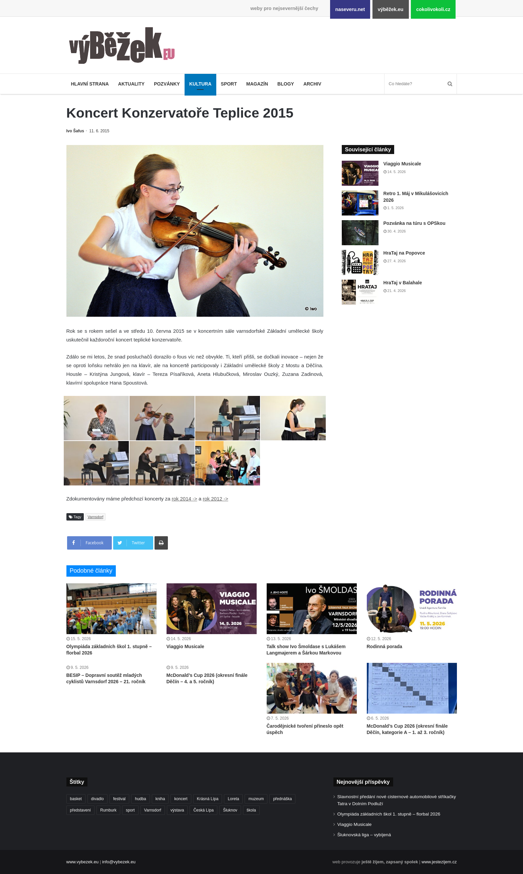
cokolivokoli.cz (433, 9)
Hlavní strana (90, 84)
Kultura (200, 84)
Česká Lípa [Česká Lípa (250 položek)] (203, 810)
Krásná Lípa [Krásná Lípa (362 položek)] (208, 798)
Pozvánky (167, 84)
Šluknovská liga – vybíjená (364, 834)
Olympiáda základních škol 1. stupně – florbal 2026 (389, 814)
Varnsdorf (95, 517)
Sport (229, 84)
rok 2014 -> (184, 498)
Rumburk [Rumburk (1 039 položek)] (108, 810)
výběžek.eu (391, 9)
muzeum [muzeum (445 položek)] (256, 798)
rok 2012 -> (215, 498)
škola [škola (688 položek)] (251, 810)
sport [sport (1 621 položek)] (130, 810)
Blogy (285, 84)
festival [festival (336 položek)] (119, 798)
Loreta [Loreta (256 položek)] (233, 798)
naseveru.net (350, 9)
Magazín (257, 84)
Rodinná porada (385, 646)
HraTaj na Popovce (404, 253)
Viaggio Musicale (402, 163)
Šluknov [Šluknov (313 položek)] (230, 810)
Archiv (312, 84)
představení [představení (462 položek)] (80, 810)
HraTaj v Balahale (402, 282)
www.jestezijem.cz (439, 861)
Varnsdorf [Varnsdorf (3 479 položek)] (152, 810)
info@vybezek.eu (119, 861)
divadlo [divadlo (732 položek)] (97, 798)
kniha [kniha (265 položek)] (160, 798)
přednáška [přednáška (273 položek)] (282, 798)
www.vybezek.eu (82, 861)
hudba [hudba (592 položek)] (140, 798)
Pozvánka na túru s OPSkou (414, 223)
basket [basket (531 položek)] (76, 798)
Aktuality (131, 84)
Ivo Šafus (75, 131)
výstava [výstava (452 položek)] (177, 810)
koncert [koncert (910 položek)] (180, 798)
